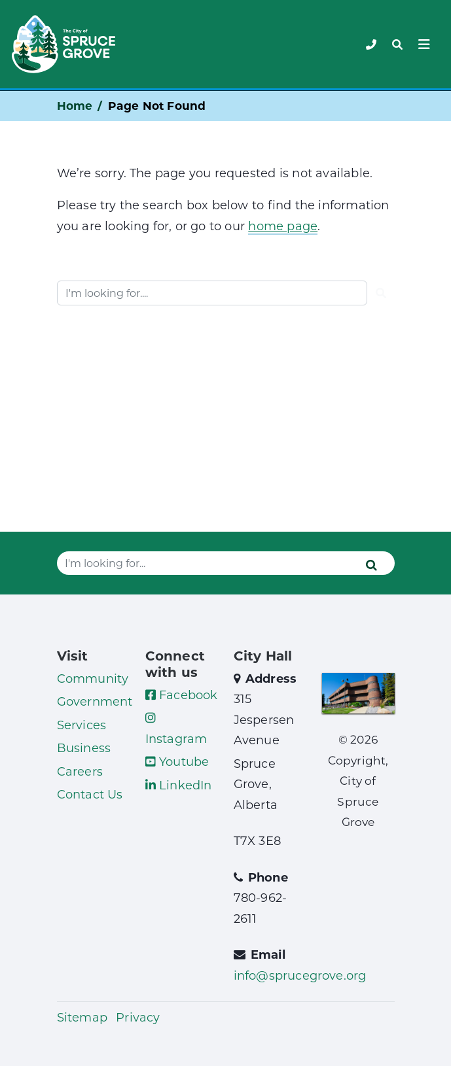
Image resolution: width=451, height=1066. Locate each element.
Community (93, 678)
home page (282, 225)
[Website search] (212, 293)
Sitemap (82, 1017)
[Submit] (381, 293)
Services (82, 724)
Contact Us (90, 794)
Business (84, 747)
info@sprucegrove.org (300, 975)
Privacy (138, 1017)
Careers (80, 771)
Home (75, 105)
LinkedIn (178, 785)
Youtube (177, 761)
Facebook (181, 694)
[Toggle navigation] (397, 44)
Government (95, 701)
